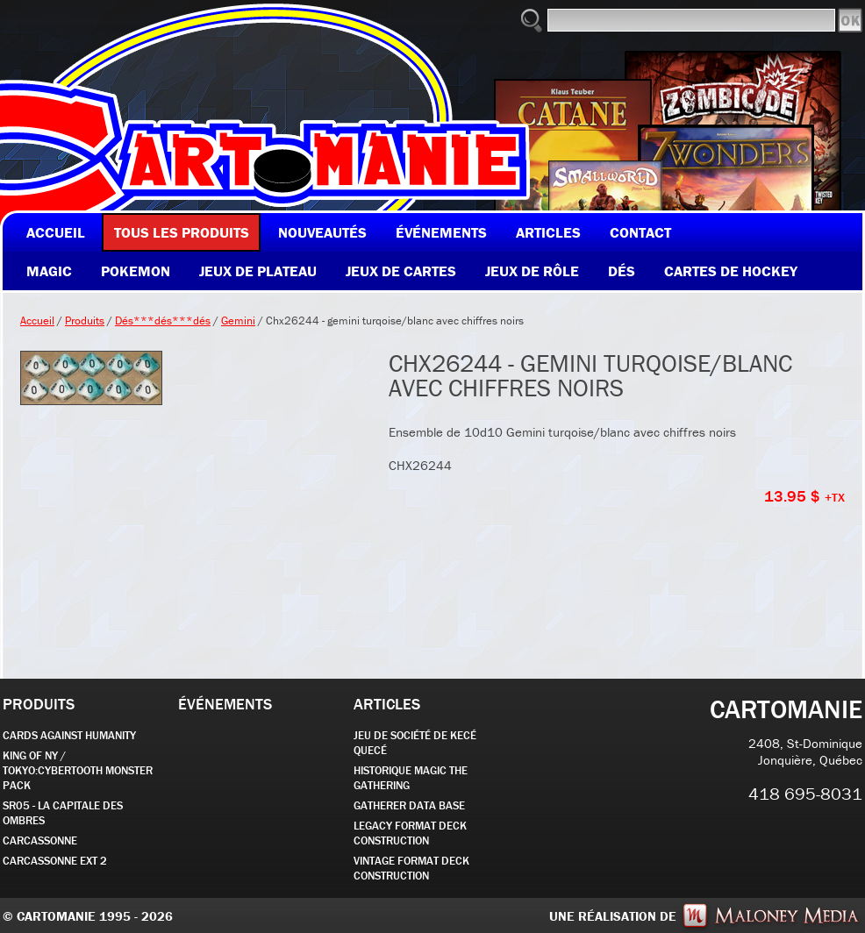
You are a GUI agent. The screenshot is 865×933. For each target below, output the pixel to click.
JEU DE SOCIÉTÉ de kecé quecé (415, 743)
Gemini (238, 320)
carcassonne (40, 840)
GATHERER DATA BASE (409, 805)
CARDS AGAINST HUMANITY (69, 735)
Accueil (37, 320)
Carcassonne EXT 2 (55, 860)
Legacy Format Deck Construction (410, 833)
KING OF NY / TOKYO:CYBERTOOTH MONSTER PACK (78, 770)
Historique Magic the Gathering (411, 778)
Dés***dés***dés (163, 320)
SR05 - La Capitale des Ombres (63, 813)
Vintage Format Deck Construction (411, 868)
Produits (84, 320)
